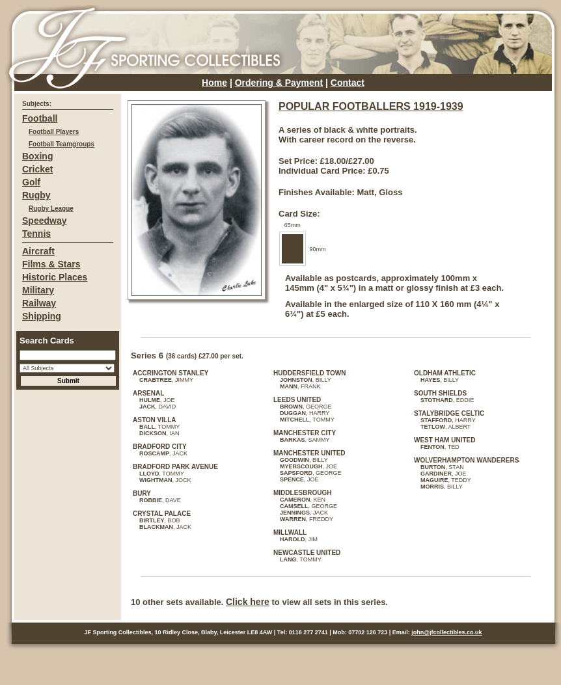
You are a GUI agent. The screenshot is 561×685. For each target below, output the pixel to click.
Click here (247, 602)
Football (39, 118)
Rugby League (51, 208)
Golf (31, 182)
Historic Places (54, 277)
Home (214, 82)
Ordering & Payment (279, 82)
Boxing (37, 156)
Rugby (36, 195)
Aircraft (38, 251)
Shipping (41, 316)
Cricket (37, 169)
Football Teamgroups (61, 144)
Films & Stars (51, 264)
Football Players (54, 131)
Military (38, 290)
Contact (347, 82)
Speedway (44, 220)
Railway (39, 303)
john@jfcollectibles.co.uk (446, 632)
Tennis (36, 233)
